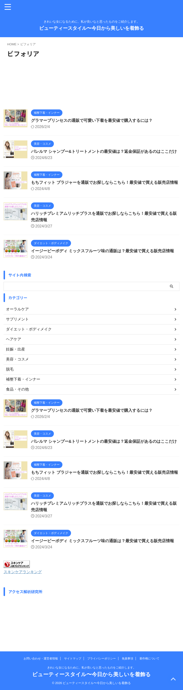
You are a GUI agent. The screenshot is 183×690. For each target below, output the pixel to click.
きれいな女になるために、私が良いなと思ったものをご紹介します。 (91, 667)
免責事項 (127, 658)
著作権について (149, 658)
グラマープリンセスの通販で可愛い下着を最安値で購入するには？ (95, 120)
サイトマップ (72, 658)
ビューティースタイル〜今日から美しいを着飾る (91, 28)
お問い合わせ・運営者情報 (41, 658)
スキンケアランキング (25, 610)
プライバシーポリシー (101, 658)
